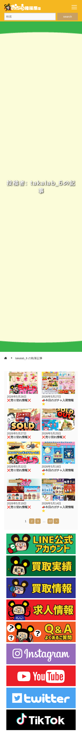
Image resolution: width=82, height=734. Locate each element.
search (67, 16)
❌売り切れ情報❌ (19, 400)
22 (50, 521)
